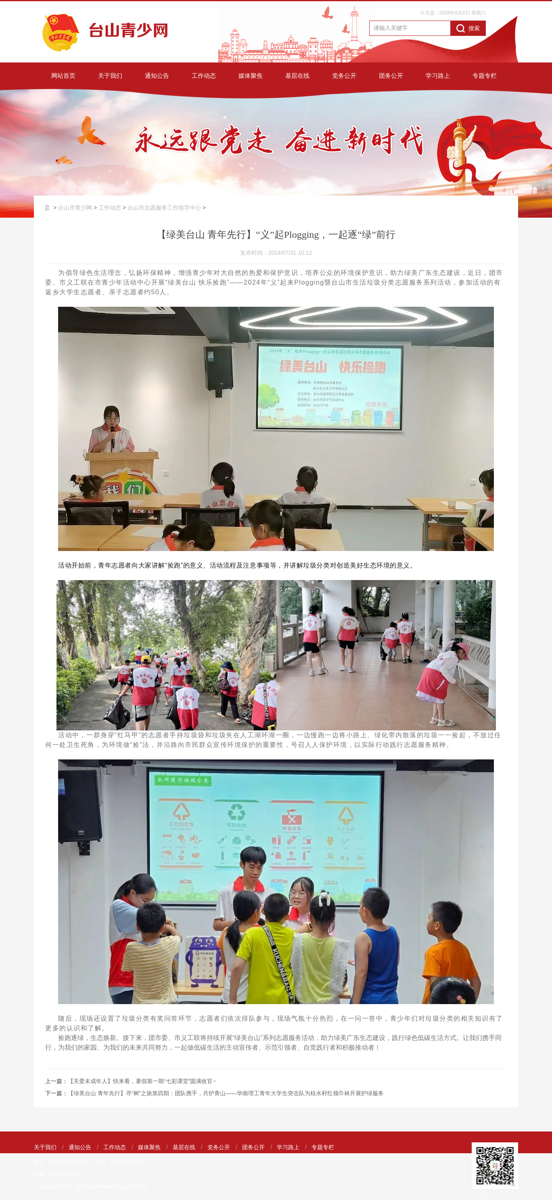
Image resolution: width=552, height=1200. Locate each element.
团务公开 (391, 75)
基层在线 (297, 75)
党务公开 (344, 75)
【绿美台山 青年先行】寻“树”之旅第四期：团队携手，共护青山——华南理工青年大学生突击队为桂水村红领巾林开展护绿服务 (226, 1093)
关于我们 (110, 75)
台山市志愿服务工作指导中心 (164, 207)
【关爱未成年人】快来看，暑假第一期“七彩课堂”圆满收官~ (142, 1081)
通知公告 (157, 75)
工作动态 (204, 75)
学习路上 (438, 75)
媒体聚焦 (250, 75)
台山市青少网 (75, 207)
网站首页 (63, 75)
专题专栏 (485, 75)
